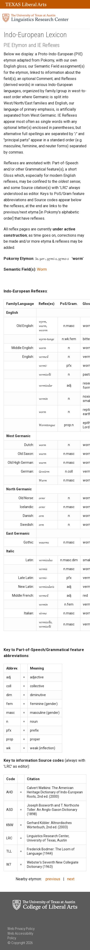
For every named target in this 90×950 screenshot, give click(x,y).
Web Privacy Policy (21, 929)
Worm (42, 269)
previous (53, 879)
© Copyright (16, 943)
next (70, 879)
